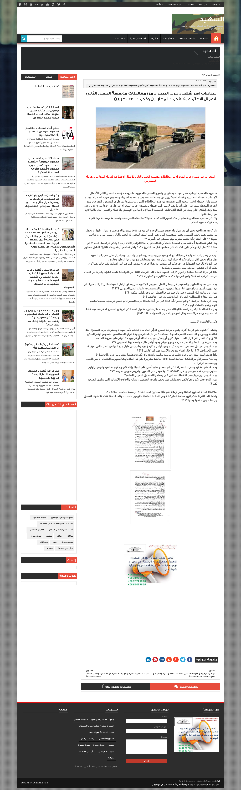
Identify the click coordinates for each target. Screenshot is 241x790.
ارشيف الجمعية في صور (62, 517)
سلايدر (49, 536)
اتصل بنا (190, 4)
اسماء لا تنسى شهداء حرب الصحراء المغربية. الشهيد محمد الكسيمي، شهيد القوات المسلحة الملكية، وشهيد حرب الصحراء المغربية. (51, 278)
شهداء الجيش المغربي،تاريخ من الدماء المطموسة (42, 346)
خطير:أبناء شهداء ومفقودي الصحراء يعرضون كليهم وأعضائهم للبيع (41, 131)
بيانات (70, 536)
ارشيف (154, 38)
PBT (209, 784)
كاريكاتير (44, 542)
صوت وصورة (67, 542)
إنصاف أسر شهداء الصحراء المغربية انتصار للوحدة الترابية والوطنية (43, 374)
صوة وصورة (35, 536)
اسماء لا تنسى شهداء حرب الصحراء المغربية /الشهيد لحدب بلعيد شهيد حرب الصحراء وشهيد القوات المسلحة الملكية (43, 165)
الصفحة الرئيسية (212, 63)
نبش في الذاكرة (65, 548)
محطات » (120, 38)
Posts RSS (26, 782)
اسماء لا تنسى (39, 517)
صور (55, 542)
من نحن (203, 4)
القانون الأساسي (37, 530)
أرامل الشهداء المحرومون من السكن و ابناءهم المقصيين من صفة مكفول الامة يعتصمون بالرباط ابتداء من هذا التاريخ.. (41, 318)
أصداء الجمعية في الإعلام (61, 530)
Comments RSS (40, 782)
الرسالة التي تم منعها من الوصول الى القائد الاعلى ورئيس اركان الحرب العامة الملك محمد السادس (43, 112)
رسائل (59, 536)
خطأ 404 (159, 4)
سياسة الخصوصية (181, 63)
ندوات (50, 548)
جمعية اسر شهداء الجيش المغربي (170, 784)
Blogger (95, 769)
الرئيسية (216, 4)
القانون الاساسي (187, 38)
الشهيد (211, 19)
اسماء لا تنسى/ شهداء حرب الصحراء (56, 523)
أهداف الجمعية (138, 38)
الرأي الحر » (168, 38)
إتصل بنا (193, 63)
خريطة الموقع (175, 4)
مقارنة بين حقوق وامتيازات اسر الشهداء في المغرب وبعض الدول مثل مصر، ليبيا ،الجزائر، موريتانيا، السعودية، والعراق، (42, 203)
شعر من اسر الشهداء (46, 86)
